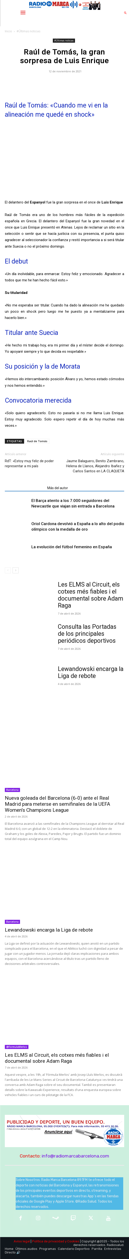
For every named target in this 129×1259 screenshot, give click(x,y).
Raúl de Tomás (37, 441)
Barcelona (12, 790)
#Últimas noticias (28, 31)
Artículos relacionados (24, 488)
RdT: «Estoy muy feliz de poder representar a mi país (29, 463)
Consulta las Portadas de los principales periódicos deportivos (87, 633)
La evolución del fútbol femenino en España (71, 546)
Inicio (8, 31)
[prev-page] (8, 570)
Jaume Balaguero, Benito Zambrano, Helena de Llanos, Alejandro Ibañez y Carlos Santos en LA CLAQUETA (95, 466)
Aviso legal (22, 1241)
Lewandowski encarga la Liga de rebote (90, 672)
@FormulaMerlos (16, 1047)
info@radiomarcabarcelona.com (75, 1156)
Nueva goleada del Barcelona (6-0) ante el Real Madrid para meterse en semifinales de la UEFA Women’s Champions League (57, 804)
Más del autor (57, 488)
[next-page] (16, 570)
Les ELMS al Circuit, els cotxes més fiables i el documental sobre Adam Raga (90, 595)
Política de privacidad (48, 1241)
